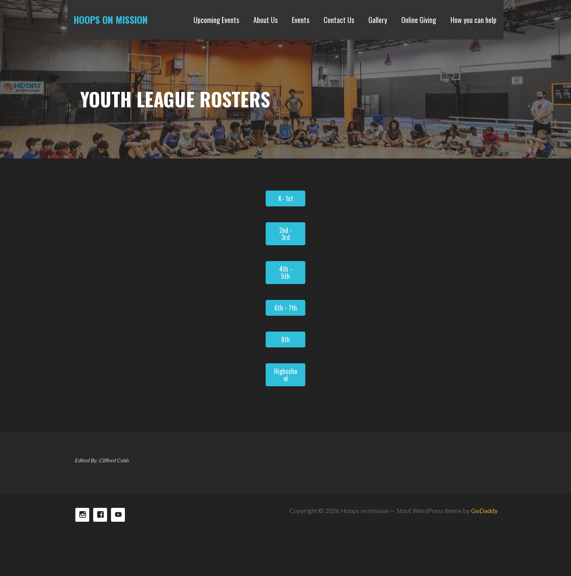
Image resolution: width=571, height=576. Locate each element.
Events (300, 20)
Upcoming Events (216, 20)
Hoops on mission (110, 19)
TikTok (118, 515)
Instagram (82, 515)
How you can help (473, 20)
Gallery (377, 20)
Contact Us (339, 20)
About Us (265, 20)
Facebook (100, 515)
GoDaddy (484, 510)
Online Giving (418, 20)
